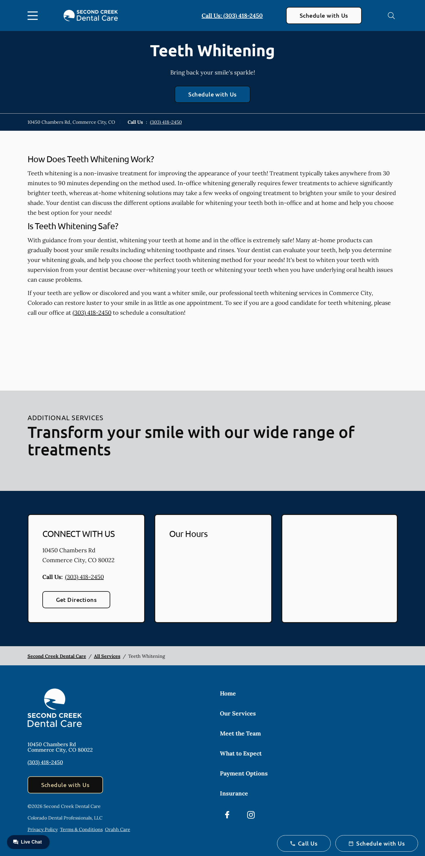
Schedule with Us (324, 15)
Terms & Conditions (81, 829)
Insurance (234, 793)
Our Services (238, 713)
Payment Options (244, 773)
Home (228, 693)
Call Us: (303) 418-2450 (232, 15)
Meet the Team (240, 733)
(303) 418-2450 (166, 122)
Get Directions (76, 599)
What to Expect (241, 753)
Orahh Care (117, 829)
